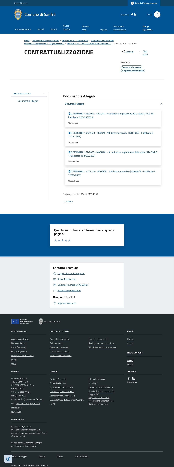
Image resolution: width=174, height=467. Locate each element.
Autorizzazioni (56, 343)
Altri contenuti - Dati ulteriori (75, 40)
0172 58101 (25, 392)
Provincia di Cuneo (58, 383)
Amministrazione (22, 29)
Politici (14, 359)
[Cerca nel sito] (156, 14)
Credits (60, 456)
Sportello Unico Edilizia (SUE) (62, 395)
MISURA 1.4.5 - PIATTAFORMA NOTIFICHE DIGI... (89, 43)
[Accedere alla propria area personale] (144, 3)
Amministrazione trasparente (45, 40)
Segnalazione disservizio (99, 397)
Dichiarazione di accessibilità (101, 387)
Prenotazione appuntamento (101, 400)
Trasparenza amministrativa (119, 28)
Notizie (130, 338)
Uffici (13, 363)
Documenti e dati (18, 343)
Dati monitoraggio (19, 456)
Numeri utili (16, 411)
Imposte (103, 29)
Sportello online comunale (61, 387)
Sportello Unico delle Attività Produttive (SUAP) (67, 402)
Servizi (53, 29)
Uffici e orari (16, 407)
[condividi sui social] (127, 52)
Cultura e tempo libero (59, 351)
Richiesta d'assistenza (98, 404)
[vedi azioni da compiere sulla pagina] (143, 53)
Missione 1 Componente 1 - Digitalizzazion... (44, 43)
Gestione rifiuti (85, 28)
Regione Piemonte (21, 3)
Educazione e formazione (60, 355)
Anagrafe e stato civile (59, 338)
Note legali (93, 383)
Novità (41, 29)
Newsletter (132, 382)
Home (26, 40)
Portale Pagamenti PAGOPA (62, 391)
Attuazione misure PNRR (102, 40)
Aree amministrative (20, 338)
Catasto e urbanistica (59, 347)
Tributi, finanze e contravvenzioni (103, 347)
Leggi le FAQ (94, 394)
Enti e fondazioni (18, 347)
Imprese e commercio (98, 338)
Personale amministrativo (22, 355)
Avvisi (129, 343)
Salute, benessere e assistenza (102, 343)
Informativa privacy (97, 379)
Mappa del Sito (81, 456)
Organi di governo (19, 351)
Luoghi (130, 360)
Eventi (130, 364)
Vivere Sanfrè (66, 27)
